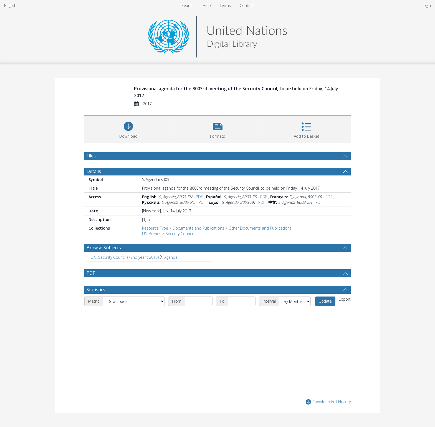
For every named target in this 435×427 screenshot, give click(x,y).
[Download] (128, 128)
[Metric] (134, 301)
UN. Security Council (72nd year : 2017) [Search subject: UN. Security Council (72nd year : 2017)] (125, 257)
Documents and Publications (198, 228)
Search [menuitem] (187, 5)
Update (325, 301)
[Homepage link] (217, 35)
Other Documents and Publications (260, 228)
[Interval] (295, 301)
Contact (247, 5)
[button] (217, 128)
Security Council (180, 233)
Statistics (96, 290)
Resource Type (155, 228)
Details (94, 171)
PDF (199, 196)
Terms (225, 5)
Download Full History (328, 402)
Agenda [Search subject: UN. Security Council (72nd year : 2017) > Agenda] (171, 257)
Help (207, 5)
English (10, 5)
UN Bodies (151, 233)
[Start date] (199, 301)
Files (91, 156)
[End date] (242, 301)
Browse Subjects (104, 248)
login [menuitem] (427, 5)
